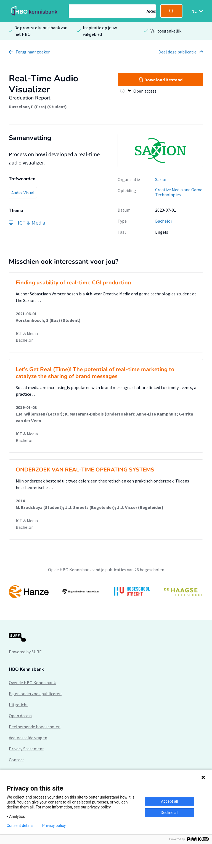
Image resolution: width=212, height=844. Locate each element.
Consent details (20, 825)
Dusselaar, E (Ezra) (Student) (38, 106)
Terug (33, 51)
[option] (106, 592)
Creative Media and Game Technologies (178, 192)
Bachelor (163, 221)
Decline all (169, 812)
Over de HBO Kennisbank (32, 682)
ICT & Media (27, 333)
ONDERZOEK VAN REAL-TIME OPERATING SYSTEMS (85, 469)
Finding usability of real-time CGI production (73, 282)
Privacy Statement (26, 748)
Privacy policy (54, 825)
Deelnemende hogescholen (34, 726)
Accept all (169, 801)
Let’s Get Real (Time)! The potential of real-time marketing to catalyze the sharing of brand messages (95, 373)
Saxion (161, 179)
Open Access (20, 715)
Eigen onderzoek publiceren (35, 693)
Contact (16, 759)
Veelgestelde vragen (28, 737)
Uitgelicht (18, 704)
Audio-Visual (23, 192)
